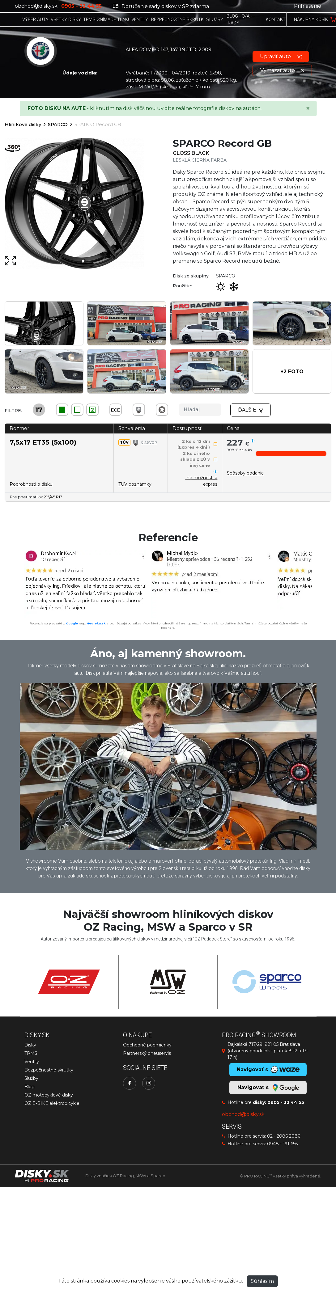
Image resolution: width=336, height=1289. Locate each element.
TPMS (30, 1053)
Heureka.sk (96, 623)
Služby (31, 1078)
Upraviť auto (281, 56)
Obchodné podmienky (147, 1045)
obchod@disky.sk (36, 6)
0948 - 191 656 (282, 1144)
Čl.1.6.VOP (149, 442)
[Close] (308, 108)
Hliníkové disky (23, 124)
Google (72, 623)
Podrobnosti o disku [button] (31, 484)
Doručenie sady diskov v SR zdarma (161, 6)
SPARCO (58, 124)
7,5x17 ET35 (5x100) (43, 442)
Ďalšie (250, 410)
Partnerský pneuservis (147, 1053)
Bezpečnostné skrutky (48, 1070)
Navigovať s (268, 1088)
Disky (30, 1045)
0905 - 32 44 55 (285, 1102)
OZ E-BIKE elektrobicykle (51, 1103)
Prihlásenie (307, 6)
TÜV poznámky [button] (134, 484)
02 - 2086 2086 (283, 1136)
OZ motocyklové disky (48, 1095)
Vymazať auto (282, 70)
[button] (292, 371)
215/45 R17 (53, 496)
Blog (29, 1086)
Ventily (31, 1061)
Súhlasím (262, 1281)
